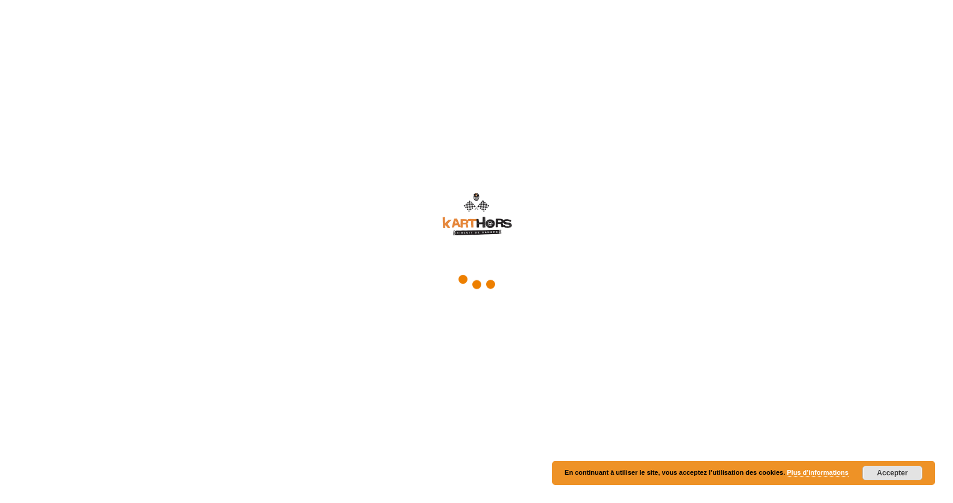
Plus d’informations (818, 472)
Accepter (892, 473)
